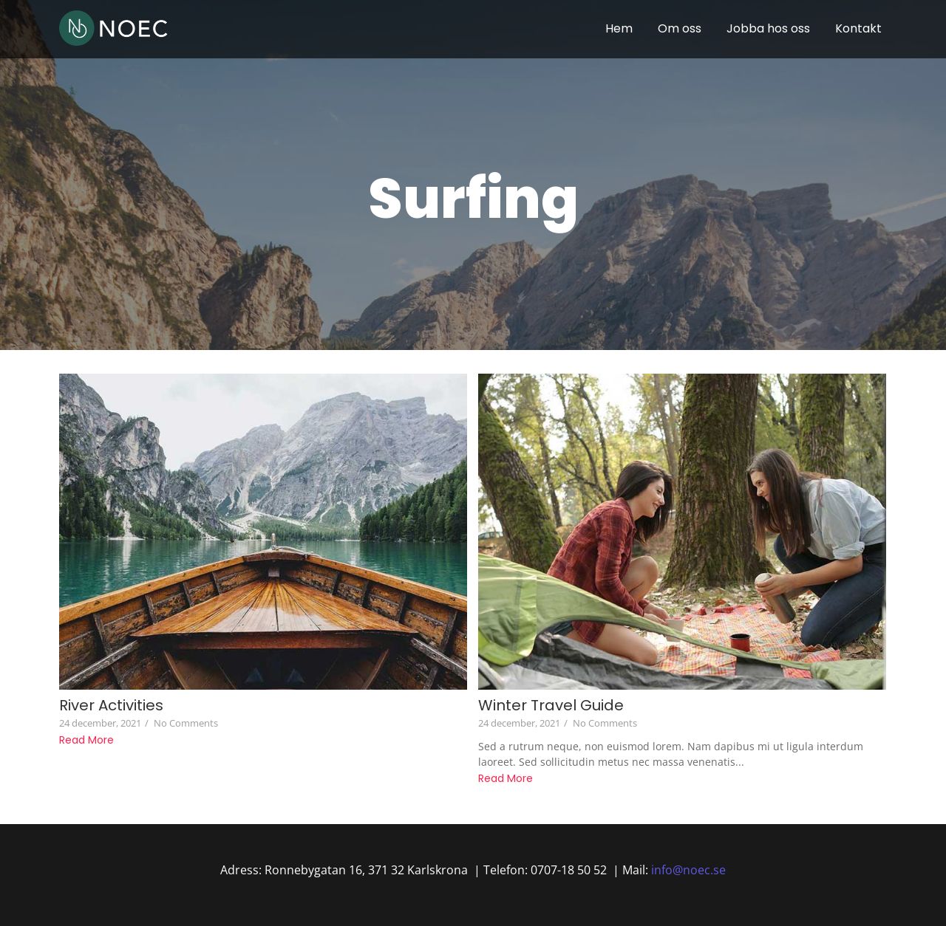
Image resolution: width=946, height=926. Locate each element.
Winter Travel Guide (551, 705)
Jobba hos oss (768, 28)
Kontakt (858, 28)
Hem (619, 28)
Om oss (679, 28)
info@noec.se (688, 870)
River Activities (111, 705)
